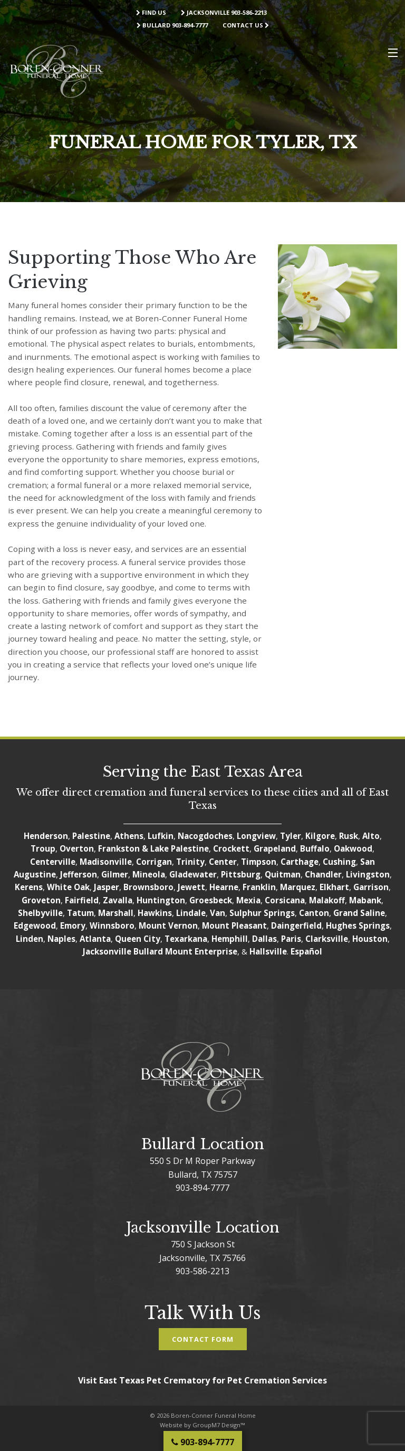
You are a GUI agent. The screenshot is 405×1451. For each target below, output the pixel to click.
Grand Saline (359, 913)
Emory (72, 925)
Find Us (151, 12)
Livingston (368, 874)
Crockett (231, 848)
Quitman (283, 874)
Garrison (371, 887)
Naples (61, 938)
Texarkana (186, 938)
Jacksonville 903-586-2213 (224, 12)
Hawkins (155, 913)
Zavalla (117, 900)
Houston (370, 938)
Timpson (258, 861)
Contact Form (203, 1339)
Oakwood (353, 848)
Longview (256, 835)
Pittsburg (241, 874)
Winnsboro (112, 925)
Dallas (264, 938)
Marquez (297, 887)
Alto (371, 835)
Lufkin (160, 835)
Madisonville (106, 861)
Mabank (365, 900)
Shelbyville (40, 913)
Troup (43, 848)
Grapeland (275, 848)
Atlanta (95, 938)
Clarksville (326, 938)
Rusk (348, 835)
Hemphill (229, 938)
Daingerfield (296, 925)
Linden (29, 938)
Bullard (148, 951)
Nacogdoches (205, 835)
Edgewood (35, 925)
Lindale (191, 913)
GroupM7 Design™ (218, 1425)
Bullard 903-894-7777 (172, 25)
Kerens (29, 887)
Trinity (190, 861)
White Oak (68, 887)
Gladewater (193, 874)
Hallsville (268, 951)
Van (217, 913)
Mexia (248, 900)
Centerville (52, 861)
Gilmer (114, 874)
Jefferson (78, 874)
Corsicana (285, 900)
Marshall (115, 913)
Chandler (323, 874)
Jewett (191, 887)
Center (223, 861)
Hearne (223, 887)
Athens (128, 835)
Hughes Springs (358, 925)
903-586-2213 (202, 1271)
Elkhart (334, 887)
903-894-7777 (202, 1188)
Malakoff (327, 900)
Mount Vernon (168, 925)
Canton (314, 913)
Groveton (41, 900)
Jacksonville (107, 951)
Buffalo (315, 848)
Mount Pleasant (234, 925)
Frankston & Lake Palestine (153, 848)
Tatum (80, 913)
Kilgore (320, 835)
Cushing (339, 861)
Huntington (161, 900)
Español (306, 951)
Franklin (259, 887)
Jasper (106, 887)
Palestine (91, 835)
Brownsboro (148, 887)
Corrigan (154, 861)
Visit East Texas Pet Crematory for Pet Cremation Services (202, 1380)
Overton (77, 848)
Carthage (300, 861)
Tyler (290, 835)
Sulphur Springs (262, 913)
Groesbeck (210, 900)
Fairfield (82, 900)
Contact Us (246, 25)
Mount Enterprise (201, 951)
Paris (291, 938)
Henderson (46, 835)
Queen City (137, 938)
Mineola (148, 874)
